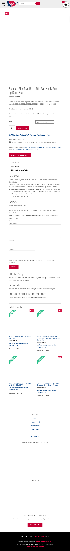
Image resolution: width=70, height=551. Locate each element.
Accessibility (40, 547)
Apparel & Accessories (31, 147)
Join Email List (35, 525)
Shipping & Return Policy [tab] (19, 170)
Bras (40, 147)
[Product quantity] (12, 128)
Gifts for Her (35, 149)
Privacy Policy (30, 547)
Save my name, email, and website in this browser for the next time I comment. (32, 261)
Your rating (13, 218)
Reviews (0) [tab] (14, 166)
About (35, 433)
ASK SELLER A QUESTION (20, 155)
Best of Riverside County (21, 149)
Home (35, 418)
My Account (35, 426)
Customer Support (35, 429)
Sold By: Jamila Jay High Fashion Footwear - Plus (29, 135)
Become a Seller (35, 422)
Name (11, 241)
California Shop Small (12, 3)
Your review (13, 223)
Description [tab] (14, 162)
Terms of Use (35, 436)
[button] (35, 187)
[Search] (38, 3)
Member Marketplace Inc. (43, 541)
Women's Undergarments (52, 147)
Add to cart (22, 128)
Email (11, 249)
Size (10, 121)
